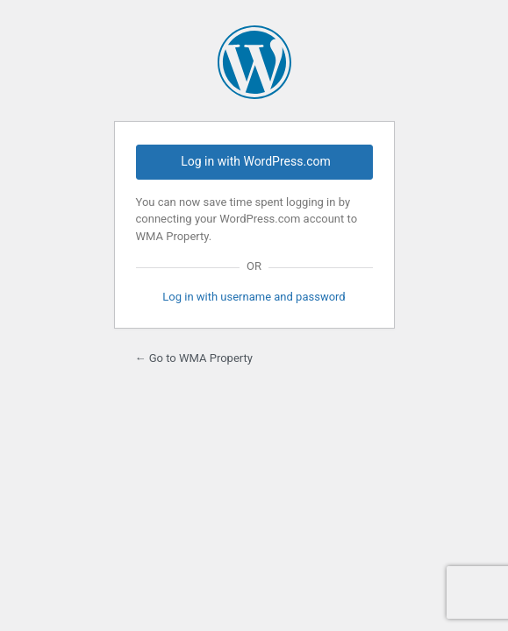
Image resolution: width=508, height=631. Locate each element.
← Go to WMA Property (194, 358)
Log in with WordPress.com (255, 161)
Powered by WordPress (254, 62)
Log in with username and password (253, 296)
